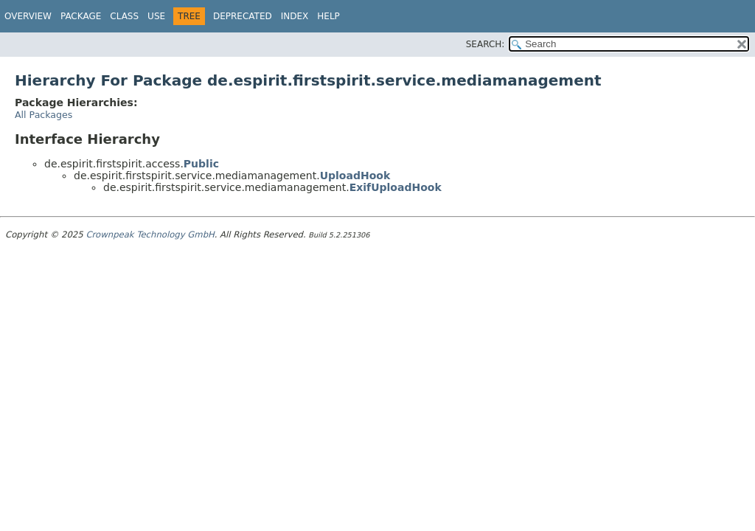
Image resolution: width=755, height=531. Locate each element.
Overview (28, 16)
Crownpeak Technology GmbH (150, 234)
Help (328, 16)
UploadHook (355, 175)
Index (295, 16)
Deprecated (242, 16)
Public (201, 164)
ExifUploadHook (395, 187)
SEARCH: (485, 44)
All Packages (43, 114)
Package (80, 16)
